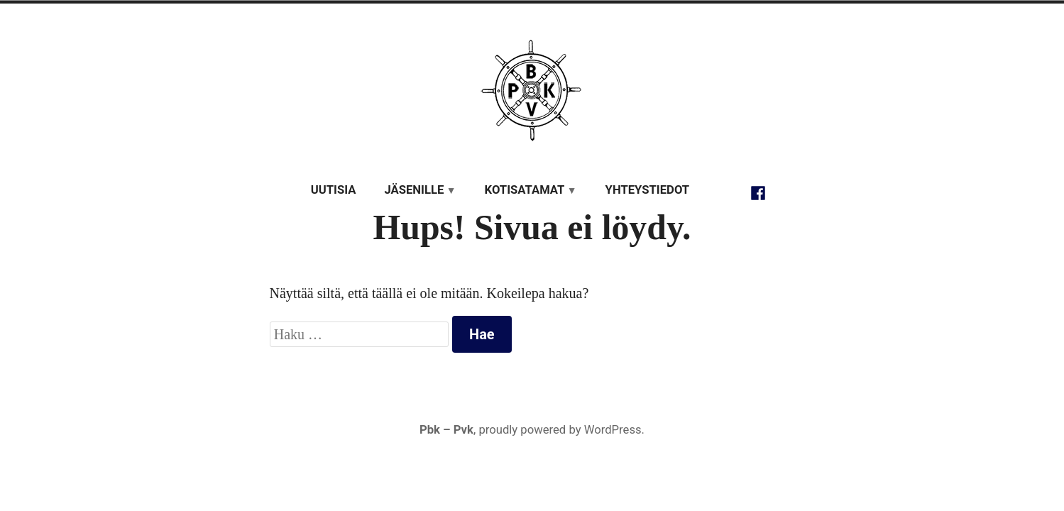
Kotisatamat (525, 190)
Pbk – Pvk (446, 429)
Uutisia (333, 190)
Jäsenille (414, 190)
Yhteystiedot (647, 190)
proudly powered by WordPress (559, 429)
